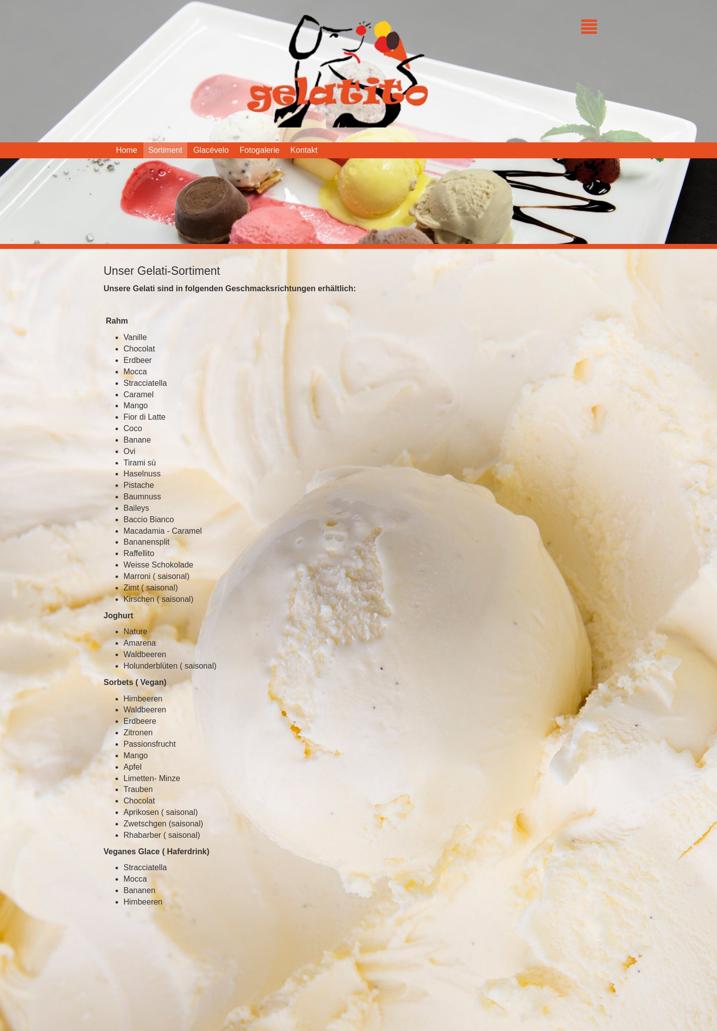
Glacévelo (211, 150)
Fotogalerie (259, 150)
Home (126, 150)
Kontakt (303, 150)
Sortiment (165, 150)
